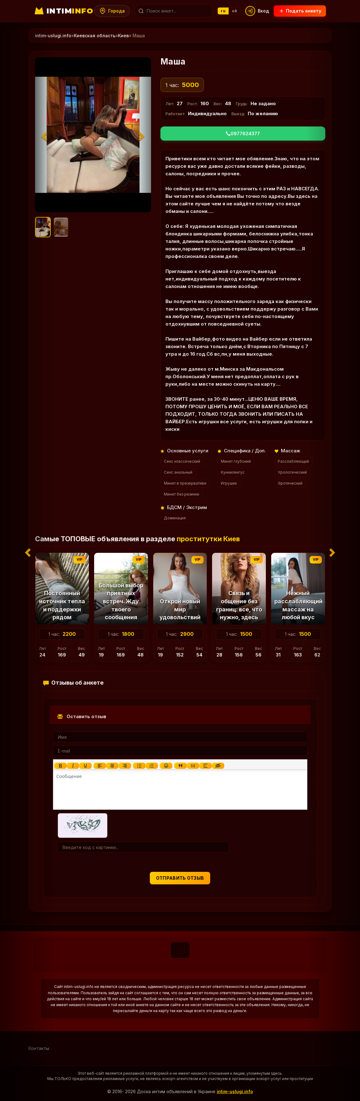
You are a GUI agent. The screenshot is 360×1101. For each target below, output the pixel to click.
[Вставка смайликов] (166, 766)
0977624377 (243, 133)
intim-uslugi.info (235, 1091)
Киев (123, 35)
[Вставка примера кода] (192, 766)
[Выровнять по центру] (112, 766)
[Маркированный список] (139, 766)
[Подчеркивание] (85, 766)
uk (234, 10)
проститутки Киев (208, 539)
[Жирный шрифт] (60, 766)
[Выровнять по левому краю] (99, 766)
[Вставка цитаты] (180, 766)
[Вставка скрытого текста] (217, 766)
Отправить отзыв (180, 878)
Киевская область (94, 35)
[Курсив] (72, 766)
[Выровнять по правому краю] (124, 766)
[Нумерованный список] (151, 766)
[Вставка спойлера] (205, 766)
